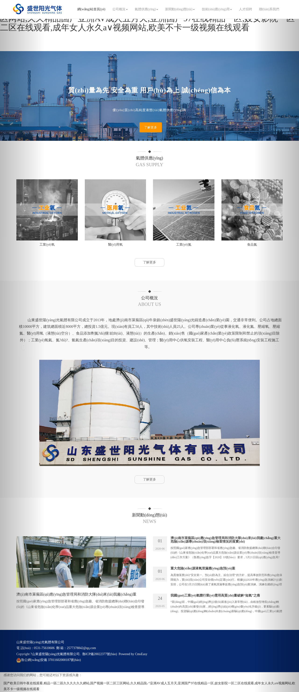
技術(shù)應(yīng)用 (217, 9)
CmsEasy (141, 654)
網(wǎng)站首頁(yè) (91, 9)
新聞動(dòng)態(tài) (180, 9)
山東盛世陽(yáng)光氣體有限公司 (56, 654)
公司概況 (120, 9)
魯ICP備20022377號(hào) (99, 654)
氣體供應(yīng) (146, 9)
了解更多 (150, 127)
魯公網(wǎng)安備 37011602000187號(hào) (48, 660)
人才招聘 (245, 9)
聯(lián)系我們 (269, 9)
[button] (22, 346)
